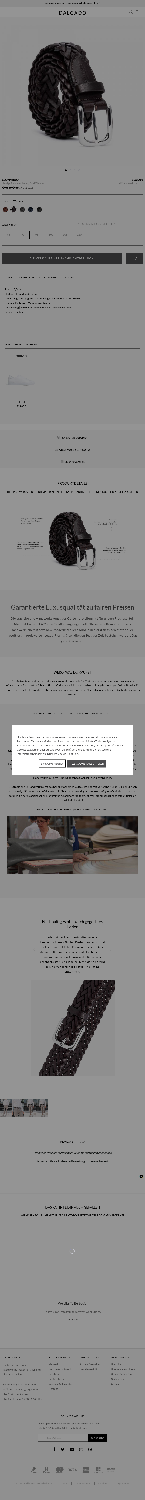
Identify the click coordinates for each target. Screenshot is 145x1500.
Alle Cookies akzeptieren (87, 763)
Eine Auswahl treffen (52, 763)
